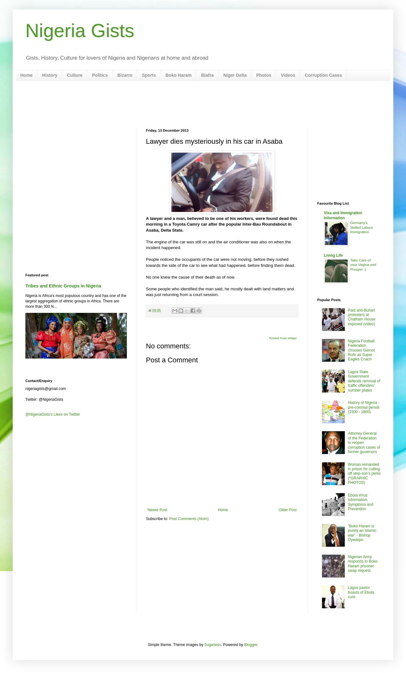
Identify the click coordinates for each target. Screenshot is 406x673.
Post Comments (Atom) (189, 519)
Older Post (287, 510)
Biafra (207, 75)
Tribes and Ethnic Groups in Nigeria (63, 285)
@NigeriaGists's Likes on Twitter (52, 414)
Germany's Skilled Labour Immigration (361, 227)
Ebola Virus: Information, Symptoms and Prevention (360, 502)
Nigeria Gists (79, 30)
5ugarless (213, 645)
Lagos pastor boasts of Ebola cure (361, 592)
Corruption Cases (323, 75)
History (49, 75)
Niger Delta (235, 75)
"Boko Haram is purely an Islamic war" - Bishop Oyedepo (362, 533)
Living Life (333, 255)
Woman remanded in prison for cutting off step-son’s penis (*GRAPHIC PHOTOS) (364, 473)
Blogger (250, 645)
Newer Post (157, 510)
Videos (288, 75)
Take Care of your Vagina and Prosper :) (363, 265)
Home (26, 75)
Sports (149, 75)
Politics (100, 75)
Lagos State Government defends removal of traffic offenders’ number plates (364, 381)
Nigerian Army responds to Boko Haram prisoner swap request (362, 564)
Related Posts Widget (283, 338)
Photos (263, 75)
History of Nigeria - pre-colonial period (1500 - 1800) (363, 407)
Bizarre (124, 75)
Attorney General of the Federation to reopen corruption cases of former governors (364, 442)
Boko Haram (179, 75)
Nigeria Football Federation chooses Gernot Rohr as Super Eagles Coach (361, 350)
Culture (74, 75)
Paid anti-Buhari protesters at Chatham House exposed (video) (362, 317)
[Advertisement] (203, 104)
